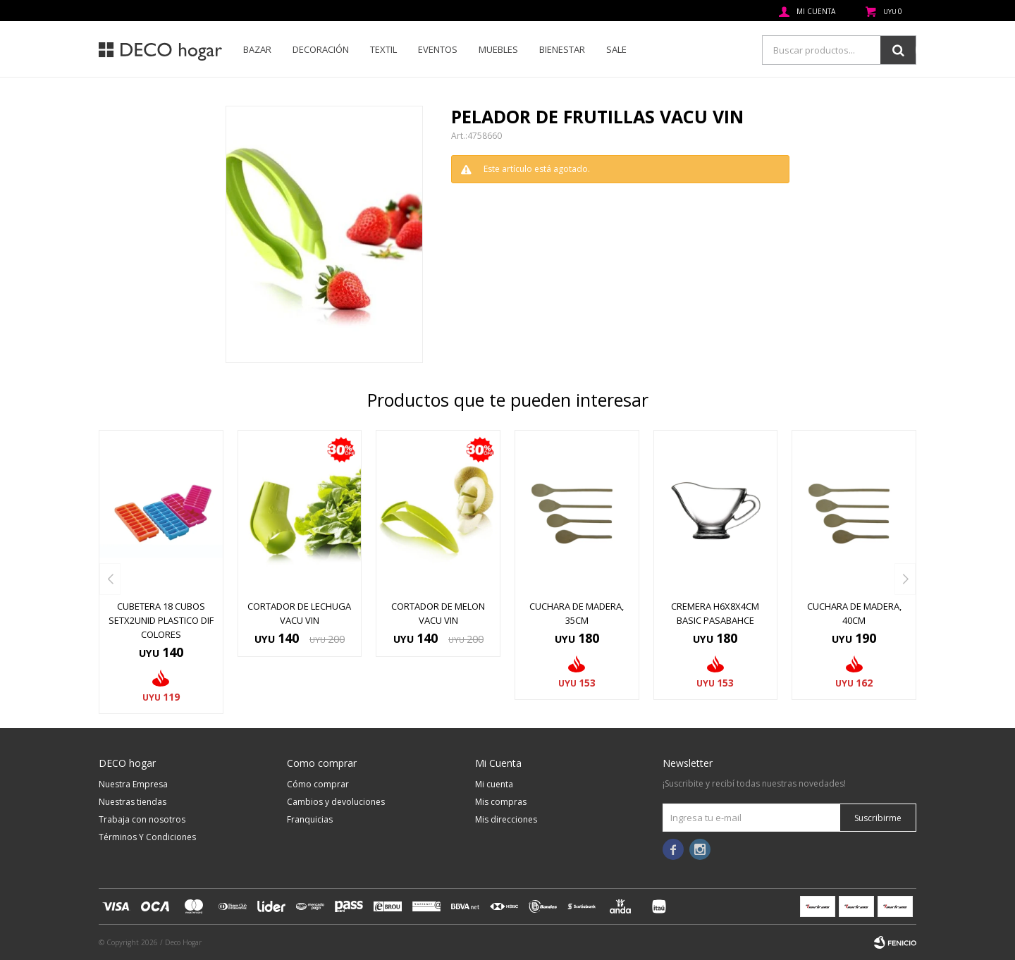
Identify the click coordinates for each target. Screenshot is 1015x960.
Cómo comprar (318, 784)
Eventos (437, 49)
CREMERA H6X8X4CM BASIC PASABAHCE (715, 613)
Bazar (257, 49)
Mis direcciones (506, 819)
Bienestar (562, 49)
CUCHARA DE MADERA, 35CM (576, 613)
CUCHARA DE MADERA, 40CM (854, 613)
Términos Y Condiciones (147, 837)
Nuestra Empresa (133, 784)
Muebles (498, 49)
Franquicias (310, 819)
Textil (383, 49)
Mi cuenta (494, 784)
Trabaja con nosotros (142, 819)
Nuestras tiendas (132, 802)
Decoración (321, 49)
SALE (616, 49)
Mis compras (501, 802)
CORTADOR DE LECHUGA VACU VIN (299, 613)
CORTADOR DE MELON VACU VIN (438, 613)
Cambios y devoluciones (336, 802)
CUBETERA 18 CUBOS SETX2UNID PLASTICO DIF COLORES (161, 620)
